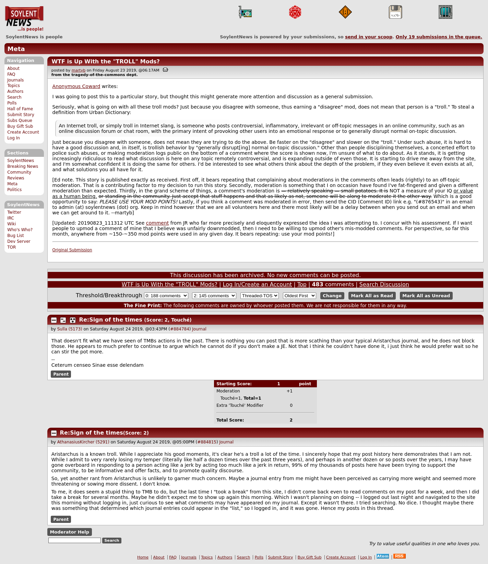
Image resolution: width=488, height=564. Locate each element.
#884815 (206, 442)
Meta (16, 48)
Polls (11, 103)
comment (157, 223)
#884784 (179, 329)
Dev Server (18, 241)
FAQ (11, 74)
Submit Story (20, 114)
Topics (13, 85)
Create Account (23, 132)
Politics (14, 189)
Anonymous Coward (76, 86)
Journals (15, 80)
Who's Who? (20, 229)
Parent (61, 374)
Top (302, 284)
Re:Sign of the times (110, 319)
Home (142, 557)
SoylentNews (24, 19)
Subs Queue (19, 120)
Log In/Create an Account (257, 284)
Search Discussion (384, 284)
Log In (13, 138)
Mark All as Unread (426, 295)
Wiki (11, 224)
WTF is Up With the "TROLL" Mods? (105, 61)
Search (14, 97)
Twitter (14, 212)
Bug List (15, 235)
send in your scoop (368, 36)
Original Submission (72, 250)
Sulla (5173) (69, 329)
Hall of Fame (20, 108)
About (13, 68)
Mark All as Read (372, 295)
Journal (199, 329)
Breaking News (22, 166)
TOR (11, 247)
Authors (15, 91)
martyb (78, 70)
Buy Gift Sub (20, 126)
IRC (10, 218)
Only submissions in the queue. (439, 36)
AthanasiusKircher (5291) (83, 442)
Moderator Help (69, 532)
